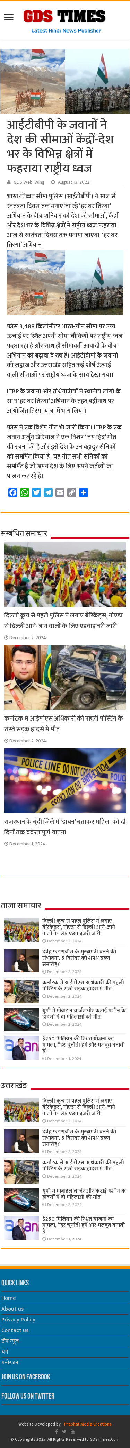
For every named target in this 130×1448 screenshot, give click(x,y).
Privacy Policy (18, 1319)
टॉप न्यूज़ (10, 1341)
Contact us (14, 1330)
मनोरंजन (9, 1362)
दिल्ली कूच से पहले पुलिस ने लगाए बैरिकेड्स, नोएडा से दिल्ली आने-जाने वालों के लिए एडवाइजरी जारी (63, 621)
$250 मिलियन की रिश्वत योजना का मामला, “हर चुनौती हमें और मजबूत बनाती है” (83, 1045)
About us (12, 1309)
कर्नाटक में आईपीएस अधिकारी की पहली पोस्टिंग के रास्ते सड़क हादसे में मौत (83, 986)
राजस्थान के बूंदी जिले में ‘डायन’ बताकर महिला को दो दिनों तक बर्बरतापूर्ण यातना (65, 827)
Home (8, 1298)
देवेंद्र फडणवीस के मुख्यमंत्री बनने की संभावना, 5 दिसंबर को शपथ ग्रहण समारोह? (79, 958)
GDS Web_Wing (29, 182)
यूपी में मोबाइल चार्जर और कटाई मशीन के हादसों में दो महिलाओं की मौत (84, 1014)
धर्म (4, 1352)
